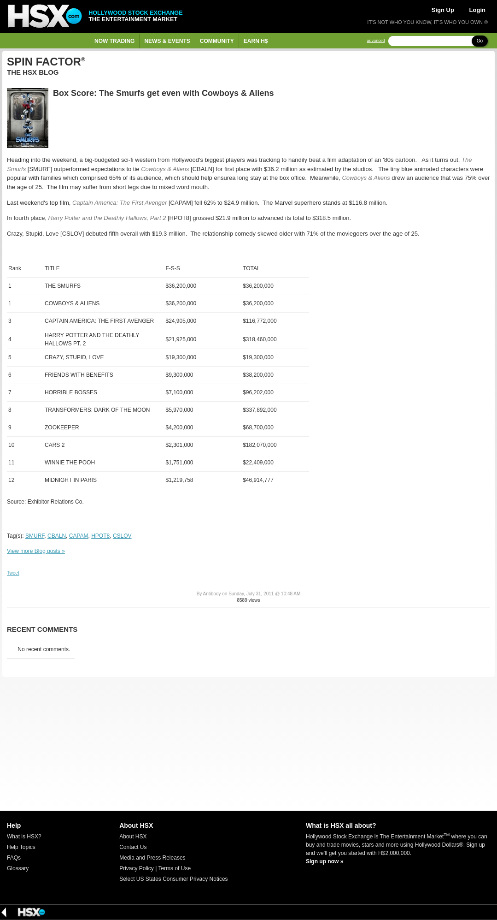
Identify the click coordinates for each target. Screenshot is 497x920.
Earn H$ (256, 41)
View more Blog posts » (36, 551)
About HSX (132, 836)
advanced (376, 41)
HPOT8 (100, 536)
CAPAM (78, 536)
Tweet (13, 573)
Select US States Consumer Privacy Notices (173, 879)
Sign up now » (324, 861)
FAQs (14, 858)
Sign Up (443, 9)
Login (477, 9)
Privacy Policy (136, 868)
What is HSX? (24, 836)
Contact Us (132, 847)
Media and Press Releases (152, 858)
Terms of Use (174, 868)
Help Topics (21, 847)
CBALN (56, 536)
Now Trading (114, 41)
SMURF (34, 536)
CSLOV (122, 536)
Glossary (18, 868)
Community (217, 41)
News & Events (167, 41)
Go (480, 40)
